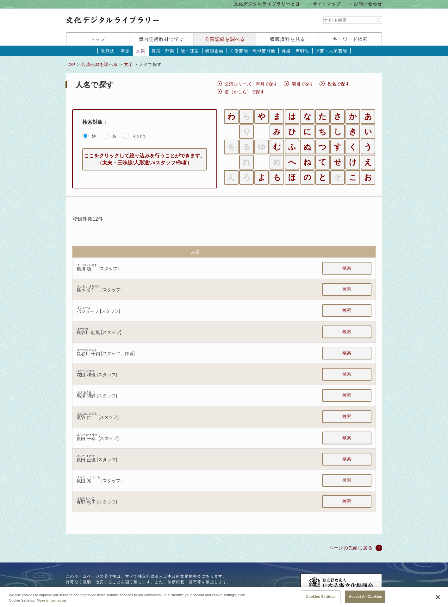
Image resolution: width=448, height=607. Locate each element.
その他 (139, 136)
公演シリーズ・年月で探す (251, 83)
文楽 (140, 50)
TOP (70, 64)
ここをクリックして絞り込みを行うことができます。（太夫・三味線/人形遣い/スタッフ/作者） (144, 159)
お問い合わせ (368, 4)
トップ (97, 39)
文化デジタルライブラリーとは (267, 4)
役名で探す (338, 83)
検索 (346, 267)
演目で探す (303, 83)
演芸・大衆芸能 (331, 50)
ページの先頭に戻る (351, 547)
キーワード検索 (350, 39)
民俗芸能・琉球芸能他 (252, 50)
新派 (125, 50)
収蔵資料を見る (287, 39)
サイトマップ (327, 4)
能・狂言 (190, 50)
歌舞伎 (107, 50)
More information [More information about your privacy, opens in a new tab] (51, 605)
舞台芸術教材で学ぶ (161, 39)
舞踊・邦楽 (163, 50)
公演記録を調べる (225, 39)
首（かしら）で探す (244, 91)
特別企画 (214, 50)
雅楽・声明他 (295, 50)
